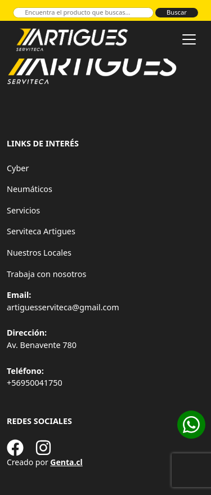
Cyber (18, 168)
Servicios (23, 210)
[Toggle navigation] (189, 39)
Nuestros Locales (39, 252)
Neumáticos (29, 189)
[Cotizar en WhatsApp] (191, 425)
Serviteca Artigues (41, 231)
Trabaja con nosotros (46, 274)
